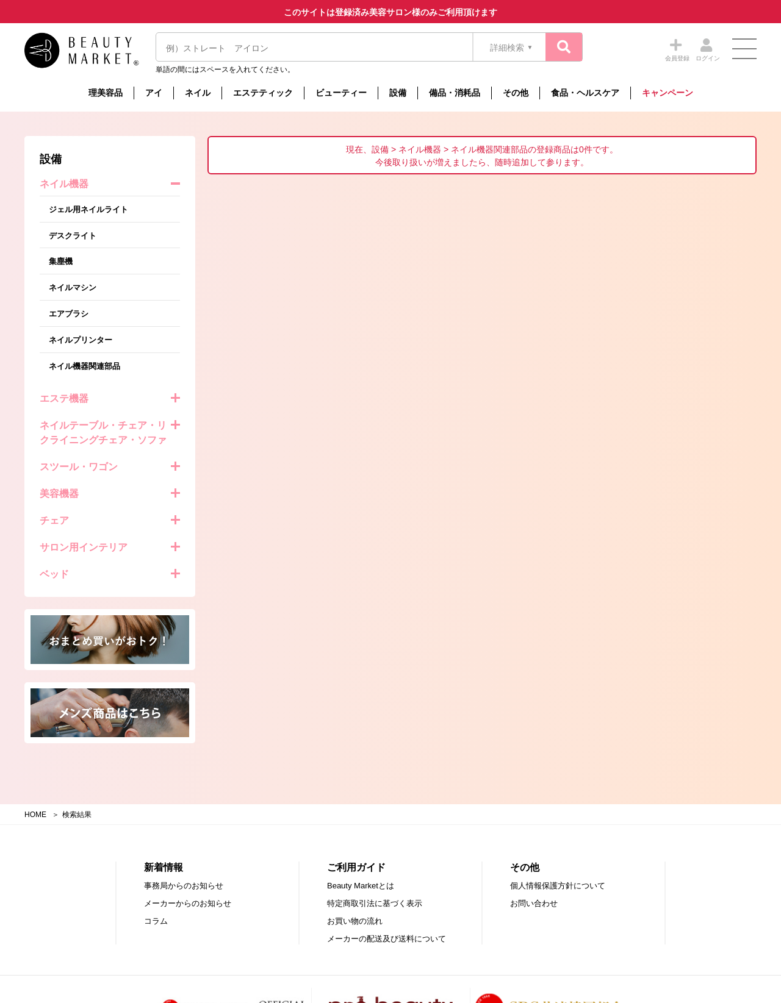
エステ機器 (64, 398)
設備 (397, 93)
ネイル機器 (64, 184)
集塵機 (61, 261)
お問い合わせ (534, 903)
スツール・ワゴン (79, 467)
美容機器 (59, 493)
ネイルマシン (72, 287)
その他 (515, 93)
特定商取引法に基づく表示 (374, 903)
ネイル (198, 93)
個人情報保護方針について (557, 885)
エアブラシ (68, 313)
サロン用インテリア (84, 547)
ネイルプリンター (80, 339)
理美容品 (105, 93)
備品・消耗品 (454, 93)
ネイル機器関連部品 (84, 366)
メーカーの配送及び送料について (386, 938)
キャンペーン (667, 93)
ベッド (54, 574)
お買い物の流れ (355, 921)
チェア (54, 520)
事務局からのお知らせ (183, 885)
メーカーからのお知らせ (187, 903)
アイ (153, 93)
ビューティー (341, 93)
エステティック (263, 93)
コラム (156, 921)
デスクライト (72, 235)
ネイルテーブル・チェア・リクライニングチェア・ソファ (103, 432)
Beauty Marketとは (360, 885)
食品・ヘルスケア (585, 93)
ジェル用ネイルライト (88, 209)
